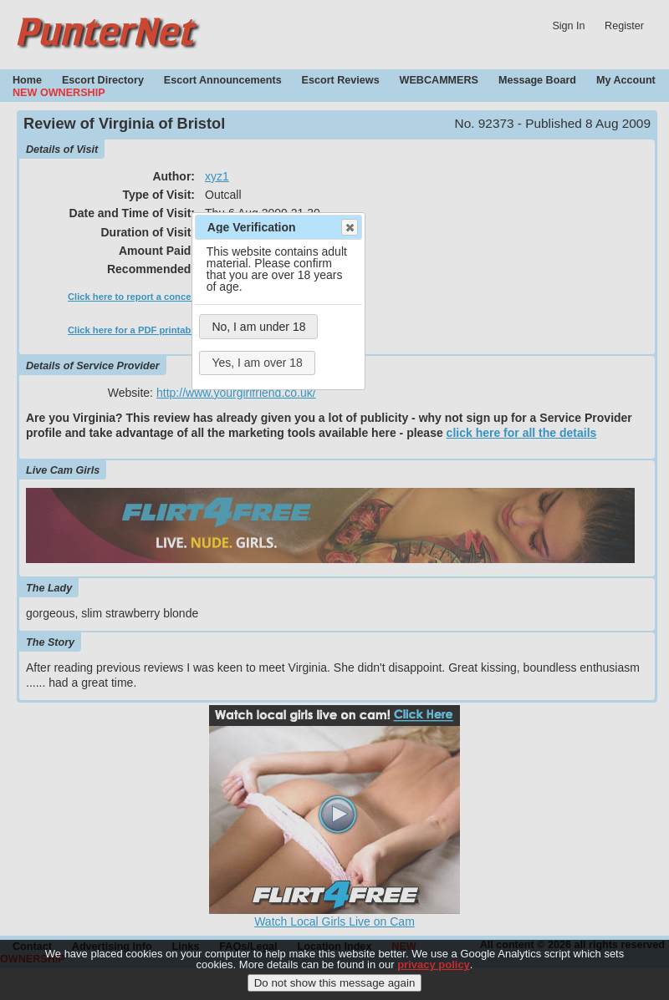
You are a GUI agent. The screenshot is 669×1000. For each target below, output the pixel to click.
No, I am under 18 (258, 326)
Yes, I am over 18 (257, 362)
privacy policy (433, 972)
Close (348, 227)
